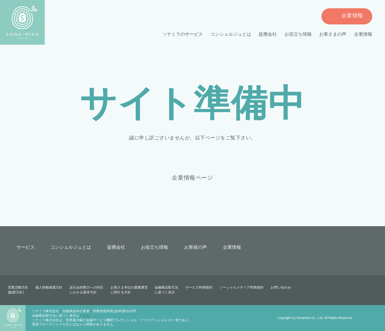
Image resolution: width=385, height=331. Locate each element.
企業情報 (363, 34)
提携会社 (268, 34)
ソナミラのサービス (183, 34)
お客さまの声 (332, 34)
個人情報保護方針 (48, 287)
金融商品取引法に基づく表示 (166, 290)
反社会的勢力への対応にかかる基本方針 (86, 290)
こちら (84, 315)
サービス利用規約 (198, 287)
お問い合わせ (280, 287)
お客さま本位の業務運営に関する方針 (129, 290)
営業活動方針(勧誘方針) (18, 290)
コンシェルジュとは (231, 34)
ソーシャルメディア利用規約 (241, 287)
